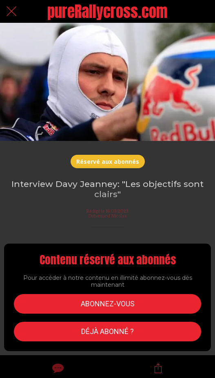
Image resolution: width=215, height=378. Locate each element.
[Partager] (158, 368)
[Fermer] (11, 11)
